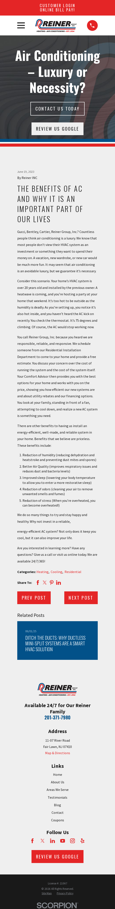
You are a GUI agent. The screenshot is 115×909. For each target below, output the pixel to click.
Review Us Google (57, 128)
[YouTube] (62, 840)
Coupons (57, 820)
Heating (42, 572)
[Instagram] (72, 840)
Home (57, 774)
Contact (58, 812)
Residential (73, 572)
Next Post (81, 597)
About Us (57, 782)
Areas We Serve (58, 789)
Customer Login (58, 8)
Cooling (56, 572)
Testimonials (57, 797)
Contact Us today (57, 108)
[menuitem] (47, 894)
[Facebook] (32, 840)
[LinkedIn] (52, 840)
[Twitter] (42, 840)
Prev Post (34, 597)
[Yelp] (82, 840)
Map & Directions (57, 753)
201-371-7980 (57, 717)
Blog (57, 805)
